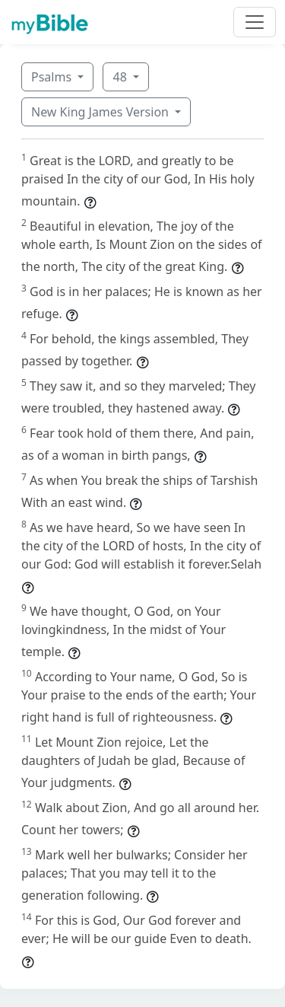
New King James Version (101, 112)
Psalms (52, 77)
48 (120, 77)
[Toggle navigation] (254, 22)
